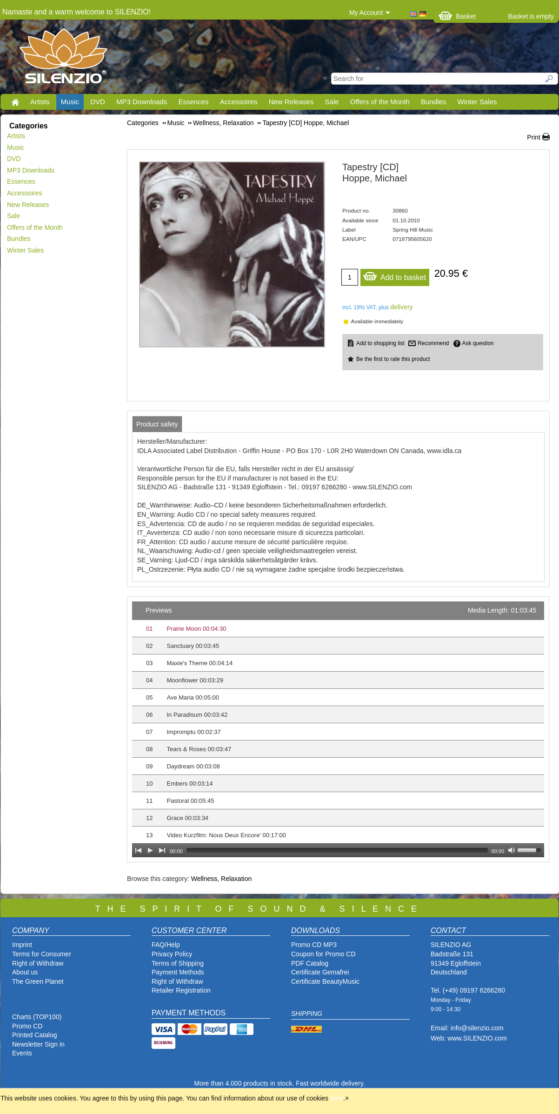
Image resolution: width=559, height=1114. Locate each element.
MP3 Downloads (141, 102)
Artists (40, 102)
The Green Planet (38, 981)
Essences (193, 102)
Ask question (478, 343)
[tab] (157, 424)
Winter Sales (477, 102)
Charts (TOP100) (36, 1017)
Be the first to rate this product (393, 359)
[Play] (150, 850)
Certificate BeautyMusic (325, 981)
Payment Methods (178, 972)
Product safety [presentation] (157, 424)
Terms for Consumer (41, 954)
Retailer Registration (181, 990)
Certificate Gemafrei (320, 972)
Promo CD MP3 (314, 944)
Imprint (22, 944)
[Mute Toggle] (511, 850)
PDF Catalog (309, 963)
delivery (401, 307)
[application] (338, 729)
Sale (332, 102)
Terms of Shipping (178, 963)
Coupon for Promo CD (323, 954)
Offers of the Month (380, 102)
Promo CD (27, 1026)
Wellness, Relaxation (221, 878)
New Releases (291, 102)
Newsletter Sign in (38, 1044)
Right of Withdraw (37, 963)
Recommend (433, 343)
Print (533, 137)
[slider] (337, 850)
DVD (97, 102)
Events (22, 1053)
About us (25, 972)
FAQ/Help (166, 944)
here (336, 1098)
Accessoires (239, 102)
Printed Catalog (34, 1035)
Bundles (433, 102)
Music (70, 102)
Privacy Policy (172, 954)
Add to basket (394, 275)
